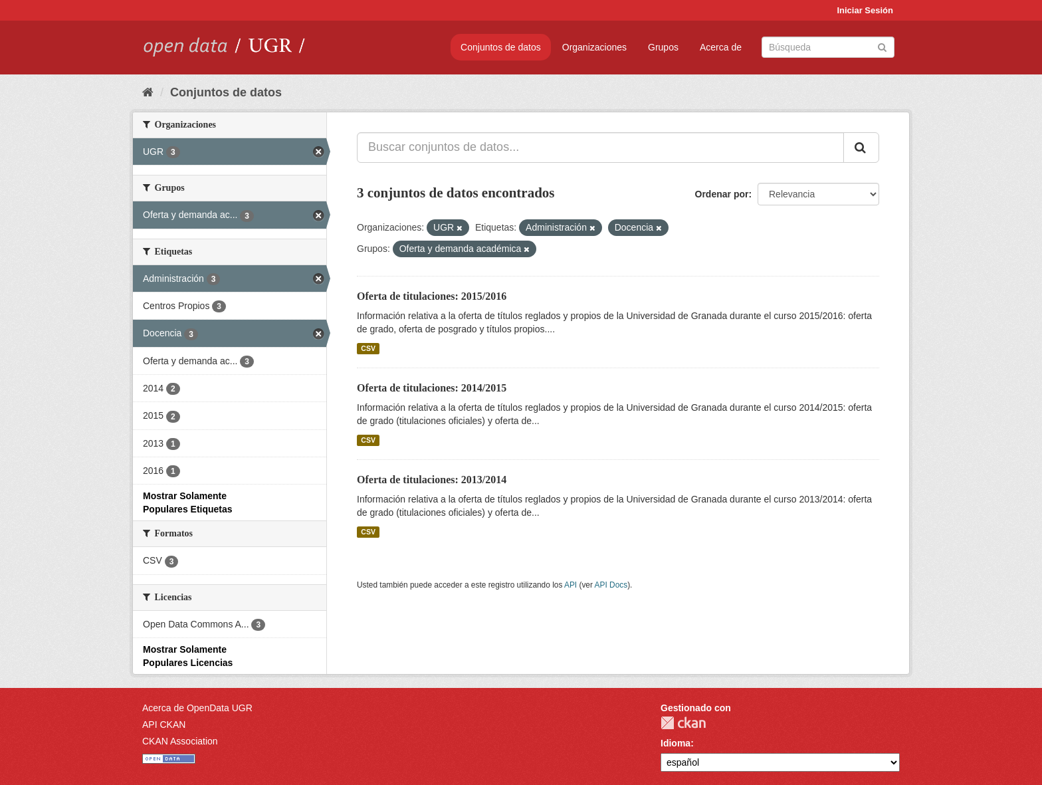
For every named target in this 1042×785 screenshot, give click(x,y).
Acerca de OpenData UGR (197, 708)
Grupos (663, 47)
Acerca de (721, 47)
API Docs (611, 585)
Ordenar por (722, 194)
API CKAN (163, 724)
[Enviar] (882, 46)
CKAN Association (180, 741)
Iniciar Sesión (865, 10)
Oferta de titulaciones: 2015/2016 (431, 296)
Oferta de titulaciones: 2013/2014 (431, 479)
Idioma (675, 743)
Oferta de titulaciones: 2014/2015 (431, 387)
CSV (368, 348)
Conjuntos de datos (501, 47)
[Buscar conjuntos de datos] (828, 47)
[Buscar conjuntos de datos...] (600, 147)
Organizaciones (594, 47)
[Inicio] (148, 92)
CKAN (683, 723)
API (570, 585)
